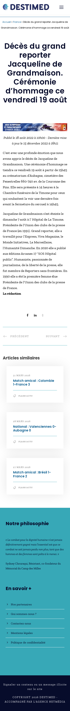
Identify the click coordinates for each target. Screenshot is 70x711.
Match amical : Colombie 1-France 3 (33, 382)
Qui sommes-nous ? (23, 614)
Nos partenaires (21, 604)
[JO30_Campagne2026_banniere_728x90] (35, 127)
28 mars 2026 (21, 421)
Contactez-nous (21, 623)
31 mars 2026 (21, 375)
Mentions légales (22, 633)
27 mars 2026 (21, 467)
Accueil (6, 22)
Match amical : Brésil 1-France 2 (32, 474)
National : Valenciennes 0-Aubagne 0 (34, 428)
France (17, 22)
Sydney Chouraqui (17, 563)
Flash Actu (25, 396)
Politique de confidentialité (28, 642)
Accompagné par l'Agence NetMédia (35, 701)
